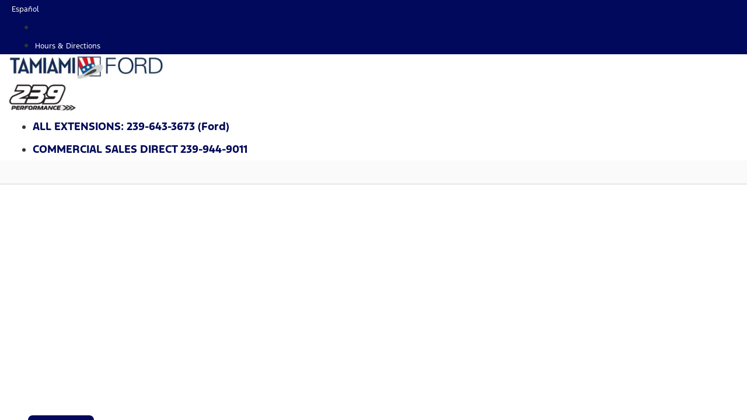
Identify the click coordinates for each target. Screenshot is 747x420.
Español (25, 9)
